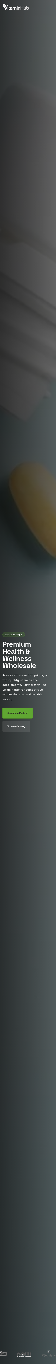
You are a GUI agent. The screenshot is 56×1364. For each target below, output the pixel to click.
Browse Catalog (16, 726)
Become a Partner (17, 713)
